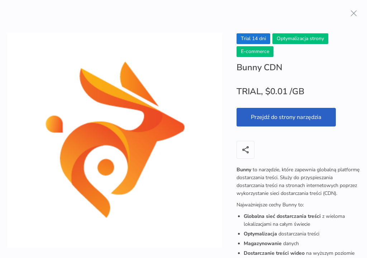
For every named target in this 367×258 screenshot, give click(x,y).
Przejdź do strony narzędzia (286, 117)
